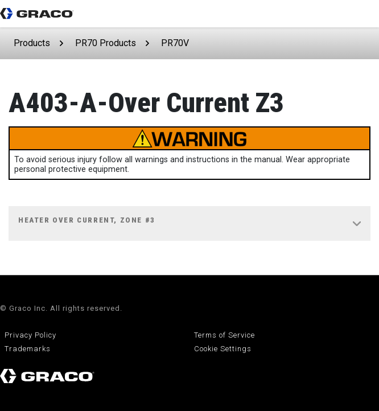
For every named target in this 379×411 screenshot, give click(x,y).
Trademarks (28, 348)
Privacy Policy (30, 335)
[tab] (189, 224)
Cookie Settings (223, 348)
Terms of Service (224, 335)
